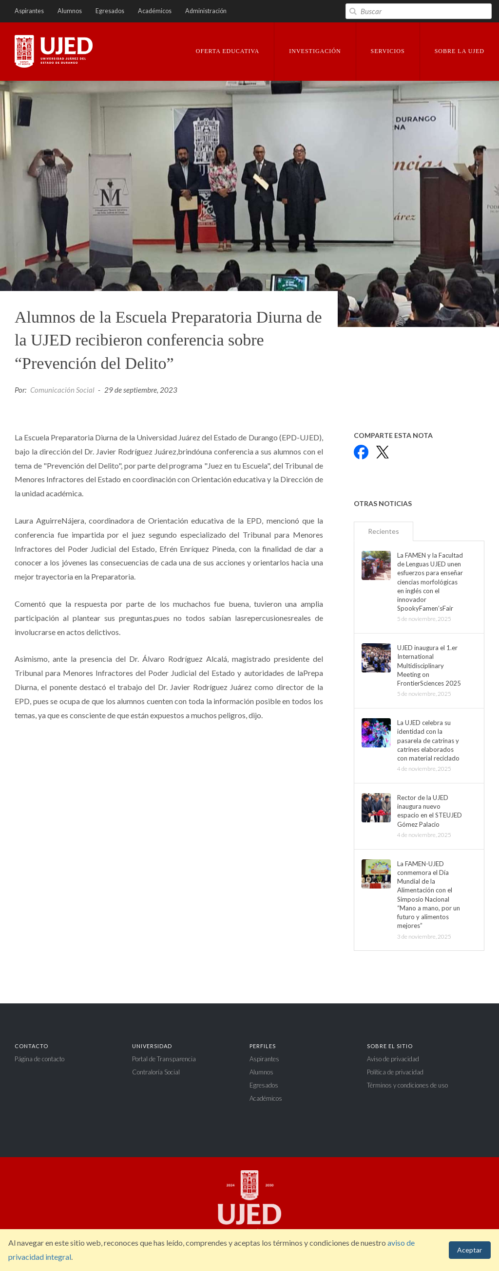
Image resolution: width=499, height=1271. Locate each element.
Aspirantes (29, 11)
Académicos (155, 11)
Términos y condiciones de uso (407, 1085)
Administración (206, 11)
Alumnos (70, 11)
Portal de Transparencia (164, 1059)
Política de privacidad (395, 1072)
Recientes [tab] (383, 531)
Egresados (110, 11)
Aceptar (469, 1250)
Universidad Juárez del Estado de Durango (54, 52)
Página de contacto (39, 1059)
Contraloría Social (156, 1072)
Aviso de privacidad (393, 1059)
